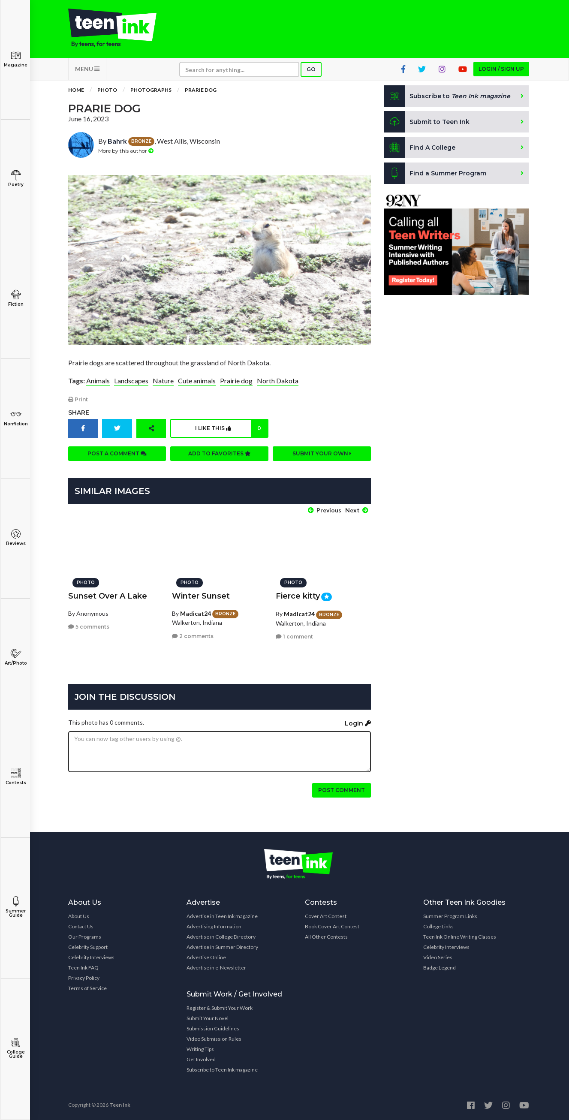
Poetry (15, 178)
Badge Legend (439, 967)
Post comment (341, 790)
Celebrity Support (88, 947)
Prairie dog (236, 380)
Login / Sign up (501, 69)
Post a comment (117, 453)
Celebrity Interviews (91, 957)
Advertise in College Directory (221, 936)
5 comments (88, 626)
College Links (438, 926)
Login (358, 723)
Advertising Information (214, 926)
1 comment (294, 636)
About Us (78, 916)
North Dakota (277, 380)
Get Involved (201, 1059)
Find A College (419, 147)
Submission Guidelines (213, 1028)
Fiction (15, 298)
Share (78, 412)
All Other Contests (326, 936)
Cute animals (197, 380)
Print (78, 399)
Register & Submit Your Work (220, 1008)
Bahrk (117, 141)
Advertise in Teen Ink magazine (222, 916)
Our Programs (84, 936)
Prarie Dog (201, 90)
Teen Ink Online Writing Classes (459, 936)
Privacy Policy (83, 978)
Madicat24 (195, 613)
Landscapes (131, 380)
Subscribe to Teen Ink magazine (222, 1069)
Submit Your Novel (208, 1018)
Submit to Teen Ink (427, 121)
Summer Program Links (450, 916)
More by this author (126, 151)
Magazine (15, 59)
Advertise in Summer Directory (222, 947)
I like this (231, 428)
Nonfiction (15, 418)
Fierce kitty (298, 596)
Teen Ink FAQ (83, 967)
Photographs (151, 90)
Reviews (15, 537)
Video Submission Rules (214, 1039)
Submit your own (322, 453)
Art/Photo (15, 657)
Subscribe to (447, 96)
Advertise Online (206, 957)
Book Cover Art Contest (332, 926)
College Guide (15, 1048)
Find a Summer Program (435, 173)
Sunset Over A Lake (107, 596)
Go (311, 69)
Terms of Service (87, 988)
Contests (15, 777)
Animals (98, 380)
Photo (107, 90)
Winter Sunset (201, 596)
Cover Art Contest (325, 916)
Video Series (437, 957)
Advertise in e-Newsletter (216, 967)
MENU (87, 68)
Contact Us (80, 926)
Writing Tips (200, 1049)
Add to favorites (219, 453)
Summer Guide (15, 907)
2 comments (193, 636)
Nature (163, 380)
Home (76, 90)
